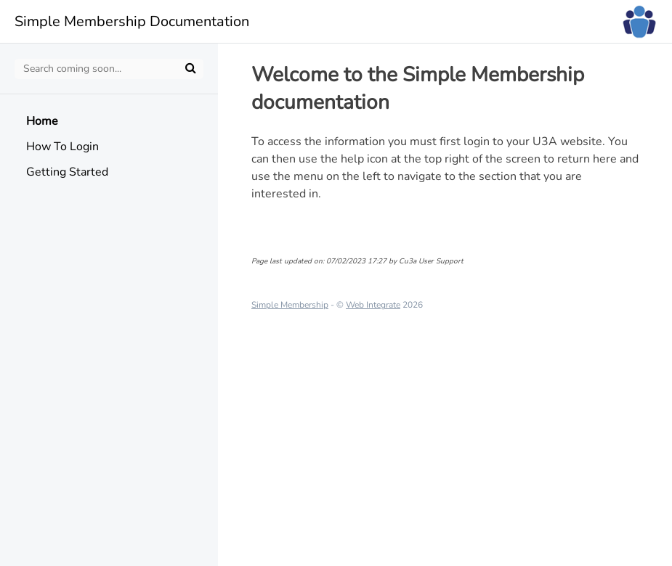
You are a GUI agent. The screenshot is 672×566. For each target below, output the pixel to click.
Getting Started (67, 172)
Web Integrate (373, 305)
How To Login (62, 147)
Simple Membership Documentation (132, 21)
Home (42, 121)
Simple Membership (289, 305)
